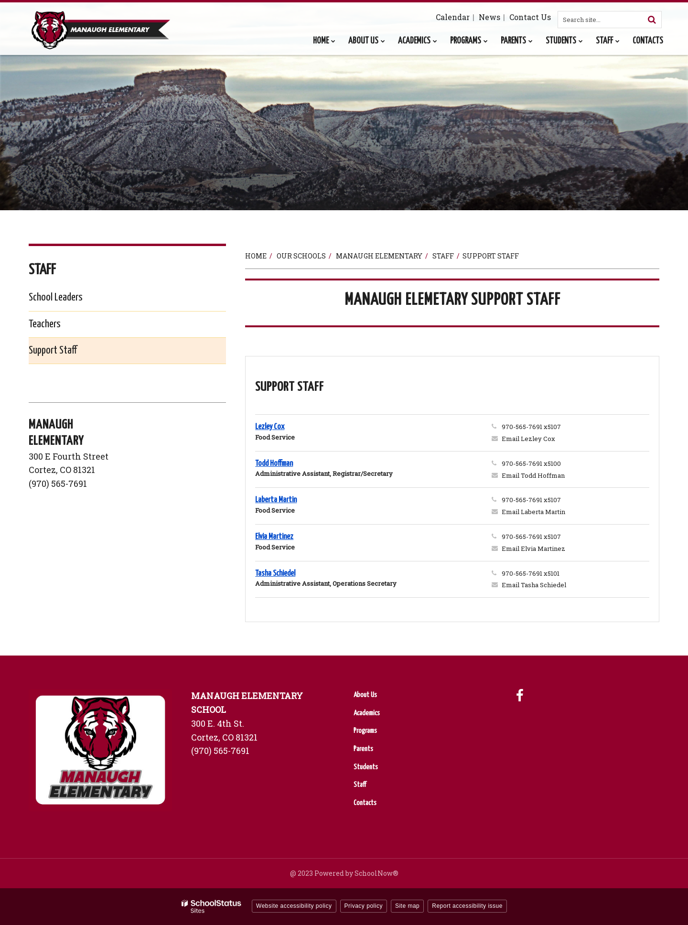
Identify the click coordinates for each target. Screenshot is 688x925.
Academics (367, 713)
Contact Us (530, 17)
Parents (363, 749)
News (489, 17)
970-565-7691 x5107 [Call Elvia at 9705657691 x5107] (531, 536)
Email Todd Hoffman (533, 475)
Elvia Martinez (274, 537)
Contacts (365, 803)
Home (256, 255)
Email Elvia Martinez (533, 548)
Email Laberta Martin (533, 511)
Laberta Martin (276, 500)
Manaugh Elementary (379, 255)
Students (366, 767)
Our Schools (301, 255)
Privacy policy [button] (363, 906)
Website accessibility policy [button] (294, 906)
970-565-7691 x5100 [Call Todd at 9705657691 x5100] (531, 463)
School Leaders (56, 297)
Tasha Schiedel (275, 574)
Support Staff (53, 350)
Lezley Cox (269, 427)
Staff (443, 255)
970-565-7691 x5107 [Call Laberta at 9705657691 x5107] (531, 499)
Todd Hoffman (274, 464)
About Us (365, 695)
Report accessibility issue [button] (467, 906)
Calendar (453, 17)
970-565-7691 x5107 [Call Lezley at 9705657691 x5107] (531, 426)
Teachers (45, 324)
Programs (365, 730)
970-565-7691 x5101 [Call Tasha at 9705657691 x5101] (530, 573)
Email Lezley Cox (528, 438)
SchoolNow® (376, 873)
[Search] (651, 19)
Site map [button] (407, 906)
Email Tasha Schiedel (534, 585)
